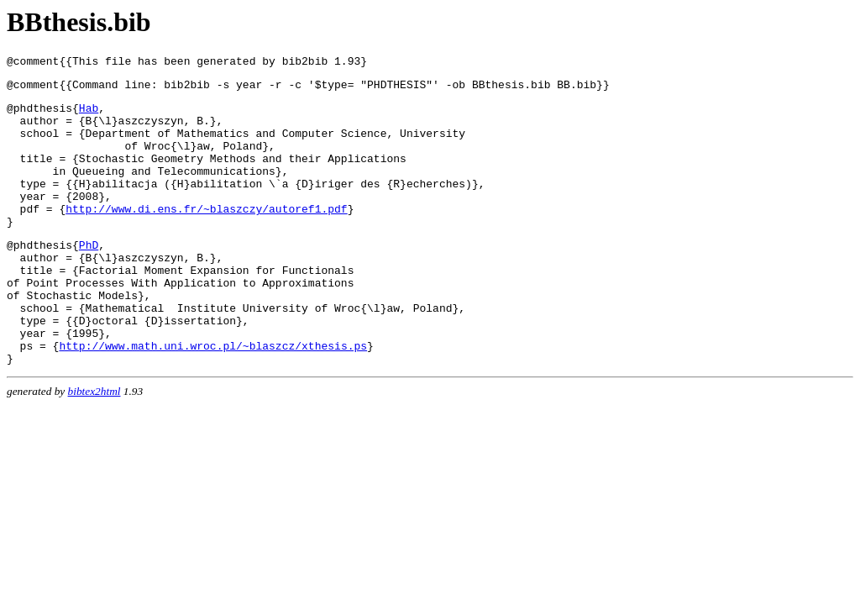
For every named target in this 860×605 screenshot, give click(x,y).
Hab (88, 115)
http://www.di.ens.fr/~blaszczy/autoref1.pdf (206, 236)
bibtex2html (94, 446)
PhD (88, 277)
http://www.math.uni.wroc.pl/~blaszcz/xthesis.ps (213, 398)
